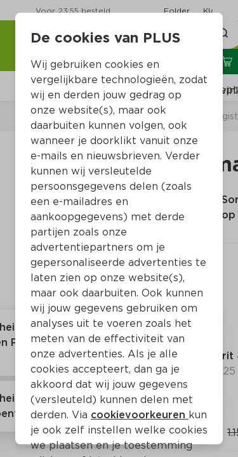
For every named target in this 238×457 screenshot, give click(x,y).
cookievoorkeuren (139, 415)
